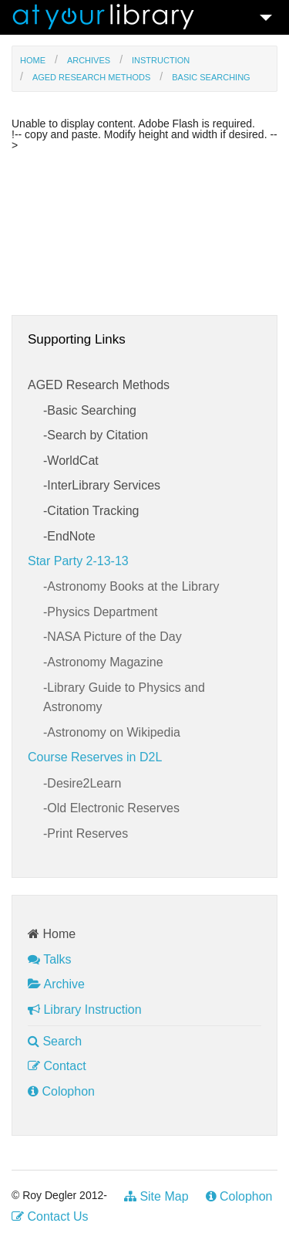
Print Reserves (87, 833)
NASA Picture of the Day (114, 636)
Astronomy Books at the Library (133, 586)
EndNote (71, 536)
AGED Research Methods (91, 77)
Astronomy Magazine (105, 662)
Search (55, 1041)
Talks (50, 959)
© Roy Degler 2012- (59, 1195)
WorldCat (72, 460)
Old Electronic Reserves (113, 808)
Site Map (156, 1196)
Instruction (161, 60)
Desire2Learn (84, 783)
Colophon (61, 1091)
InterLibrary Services (103, 485)
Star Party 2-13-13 (78, 560)
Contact (57, 1065)
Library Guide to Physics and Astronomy (124, 697)
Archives (88, 60)
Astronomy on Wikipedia (113, 732)
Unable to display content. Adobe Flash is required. (133, 124)
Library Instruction (85, 1009)
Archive (56, 984)
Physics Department (102, 611)
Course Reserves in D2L (95, 757)
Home (32, 60)
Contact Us (50, 1216)
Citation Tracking (93, 510)
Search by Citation (97, 435)
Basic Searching (211, 77)
